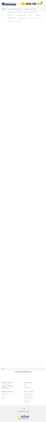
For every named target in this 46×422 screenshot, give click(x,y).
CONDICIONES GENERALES (28, 396)
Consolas (31, 18)
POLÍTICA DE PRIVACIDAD (28, 398)
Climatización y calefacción (29, 9)
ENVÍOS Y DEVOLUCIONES (28, 394)
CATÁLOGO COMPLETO (27, 387)
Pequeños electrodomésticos (14, 12)
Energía (18, 21)
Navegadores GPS (22, 18)
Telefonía (30, 15)
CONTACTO (3, 398)
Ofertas (29, 3)
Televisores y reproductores (30, 12)
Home (2, 368)
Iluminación (38, 18)
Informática (38, 15)
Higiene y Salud (10, 21)
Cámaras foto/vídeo (21, 15)
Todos (3, 9)
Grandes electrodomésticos (14, 9)
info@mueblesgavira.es (5, 388)
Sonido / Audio (10, 15)
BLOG (2, 396)
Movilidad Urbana (11, 18)
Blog (34, 3)
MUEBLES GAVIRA (4, 394)
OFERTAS (25, 385)
